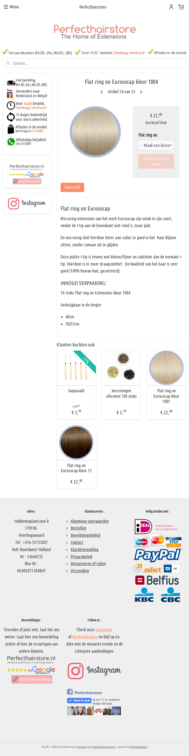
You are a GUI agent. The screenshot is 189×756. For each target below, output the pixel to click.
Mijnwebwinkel (139, 746)
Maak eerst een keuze (156, 161)
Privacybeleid (81, 556)
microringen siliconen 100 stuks (121, 393)
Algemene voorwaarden (90, 521)
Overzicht (72, 187)
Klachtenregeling (84, 549)
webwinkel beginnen (104, 746)
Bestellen (78, 527)
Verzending (80, 570)
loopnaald (76, 390)
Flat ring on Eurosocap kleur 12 (76, 468)
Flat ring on (148, 134)
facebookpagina (85, 636)
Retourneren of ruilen (88, 563)
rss (89, 746)
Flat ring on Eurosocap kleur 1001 (167, 396)
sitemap (81, 746)
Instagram (103, 629)
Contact (77, 542)
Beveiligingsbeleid (85, 535)
